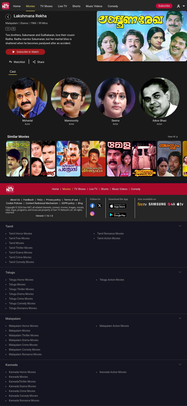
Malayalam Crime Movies (23, 344)
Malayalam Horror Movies (23, 325)
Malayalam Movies (19, 330)
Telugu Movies (17, 284)
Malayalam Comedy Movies (24, 349)
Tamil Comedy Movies (21, 262)
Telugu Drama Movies (21, 294)
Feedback (28, 199)
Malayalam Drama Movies (23, 340)
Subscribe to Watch (25, 52)
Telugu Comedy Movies (22, 303)
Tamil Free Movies (19, 238)
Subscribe (164, 5)
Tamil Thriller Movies (21, 247)
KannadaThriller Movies (22, 381)
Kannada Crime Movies (22, 391)
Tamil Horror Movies (20, 233)
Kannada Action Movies (113, 372)
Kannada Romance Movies (24, 400)
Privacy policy (53, 199)
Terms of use (71, 199)
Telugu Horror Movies (21, 279)
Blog (80, 203)
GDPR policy (68, 203)
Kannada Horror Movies (22, 372)
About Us (15, 199)
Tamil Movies (16, 243)
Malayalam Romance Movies (25, 354)
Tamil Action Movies (108, 238)
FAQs (40, 199)
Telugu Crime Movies (21, 298)
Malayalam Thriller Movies (24, 335)
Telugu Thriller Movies (21, 289)
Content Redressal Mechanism (42, 203)
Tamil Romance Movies (110, 233)
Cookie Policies (14, 203)
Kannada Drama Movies (22, 386)
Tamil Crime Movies (20, 257)
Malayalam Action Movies (114, 325)
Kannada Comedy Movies (23, 395)
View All (171, 136)
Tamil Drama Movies (20, 252)
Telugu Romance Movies (23, 308)
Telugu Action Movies (112, 279)
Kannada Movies (18, 376)
